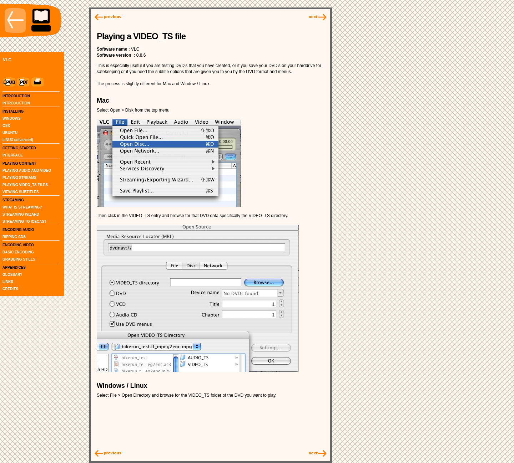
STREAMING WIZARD (20, 214)
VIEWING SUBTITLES (20, 192)
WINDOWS (11, 118)
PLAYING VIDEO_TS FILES (25, 185)
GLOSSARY (12, 275)
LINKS (7, 282)
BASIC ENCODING (18, 252)
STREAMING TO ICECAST (24, 221)
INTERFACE (12, 155)
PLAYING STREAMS (19, 178)
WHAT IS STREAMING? (22, 207)
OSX (6, 126)
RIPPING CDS (14, 237)
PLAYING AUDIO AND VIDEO (26, 171)
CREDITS (10, 289)
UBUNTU (9, 133)
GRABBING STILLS (18, 259)
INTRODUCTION (16, 103)
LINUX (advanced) (17, 140)
